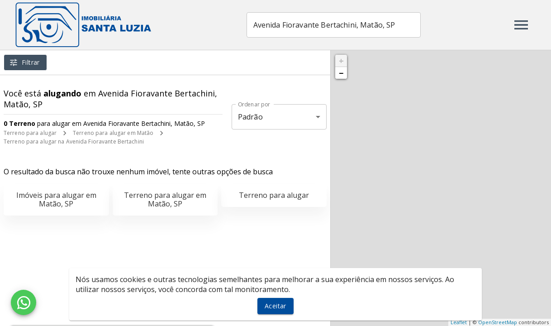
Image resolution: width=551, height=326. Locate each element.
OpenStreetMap (497, 322)
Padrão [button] (250, 117)
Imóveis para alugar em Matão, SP (56, 199)
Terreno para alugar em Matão (113, 133)
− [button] (341, 72)
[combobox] (334, 25)
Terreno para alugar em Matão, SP (165, 199)
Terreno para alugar (30, 133)
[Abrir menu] (521, 24)
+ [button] (341, 60)
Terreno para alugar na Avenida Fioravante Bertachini (74, 141)
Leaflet (459, 322)
